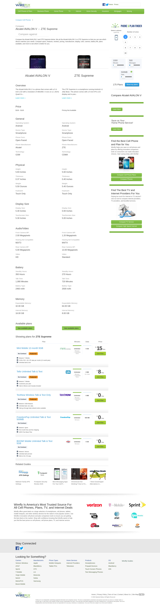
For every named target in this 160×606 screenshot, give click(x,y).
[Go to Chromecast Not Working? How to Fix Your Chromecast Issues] (79, 474)
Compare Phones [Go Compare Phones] (126, 166)
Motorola (35, 573)
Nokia (34, 576)
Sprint (17, 568)
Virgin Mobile (20, 573)
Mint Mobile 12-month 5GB (30, 348)
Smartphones (84, 563)
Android (103, 563)
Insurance (105, 11)
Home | (93, 592)
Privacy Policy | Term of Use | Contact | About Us (114, 592)
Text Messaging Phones (88, 571)
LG (33, 571)
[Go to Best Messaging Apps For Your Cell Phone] (61, 474)
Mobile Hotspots (52, 563)
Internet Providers (69, 563)
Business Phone (43, 11)
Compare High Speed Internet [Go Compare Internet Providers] (126, 213)
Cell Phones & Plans (25, 11)
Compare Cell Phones (23, 20)
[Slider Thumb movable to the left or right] (115, 53)
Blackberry (104, 565)
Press (116, 4)
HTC (33, 568)
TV (70, 11)
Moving (129, 11)
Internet (78, 11)
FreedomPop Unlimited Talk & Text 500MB (34, 418)
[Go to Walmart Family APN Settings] (24, 474)
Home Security (91, 11)
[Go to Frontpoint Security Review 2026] (42, 474)
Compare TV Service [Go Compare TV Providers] (126, 209)
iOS (102, 568)
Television (66, 565)
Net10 (17, 576)
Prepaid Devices (85, 565)
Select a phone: (116, 31)
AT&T (17, 565)
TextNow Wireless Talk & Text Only (34, 395)
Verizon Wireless (21, 563)
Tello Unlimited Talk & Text (29, 371)
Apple (34, 563)
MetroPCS (19, 579)
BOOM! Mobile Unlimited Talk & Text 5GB (34, 442)
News (111, 4)
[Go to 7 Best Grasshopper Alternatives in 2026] (98, 474)
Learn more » (20, 98)
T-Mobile (18, 571)
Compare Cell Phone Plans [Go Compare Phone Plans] (126, 162)
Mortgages (117, 11)
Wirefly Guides (119, 561)
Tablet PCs (50, 565)
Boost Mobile (20, 581)
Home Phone (58, 11)
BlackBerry (35, 565)
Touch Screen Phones (87, 568)
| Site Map (134, 592)
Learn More (117, 96)
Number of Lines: (133, 32)
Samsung (35, 579)
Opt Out (141, 592)
